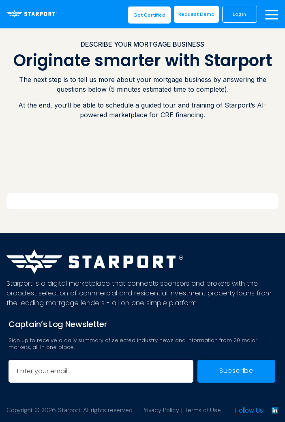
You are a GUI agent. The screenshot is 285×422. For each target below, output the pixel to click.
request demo (196, 14)
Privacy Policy (160, 410)
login (239, 14)
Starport (69, 410)
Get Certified (149, 15)
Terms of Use (202, 410)
